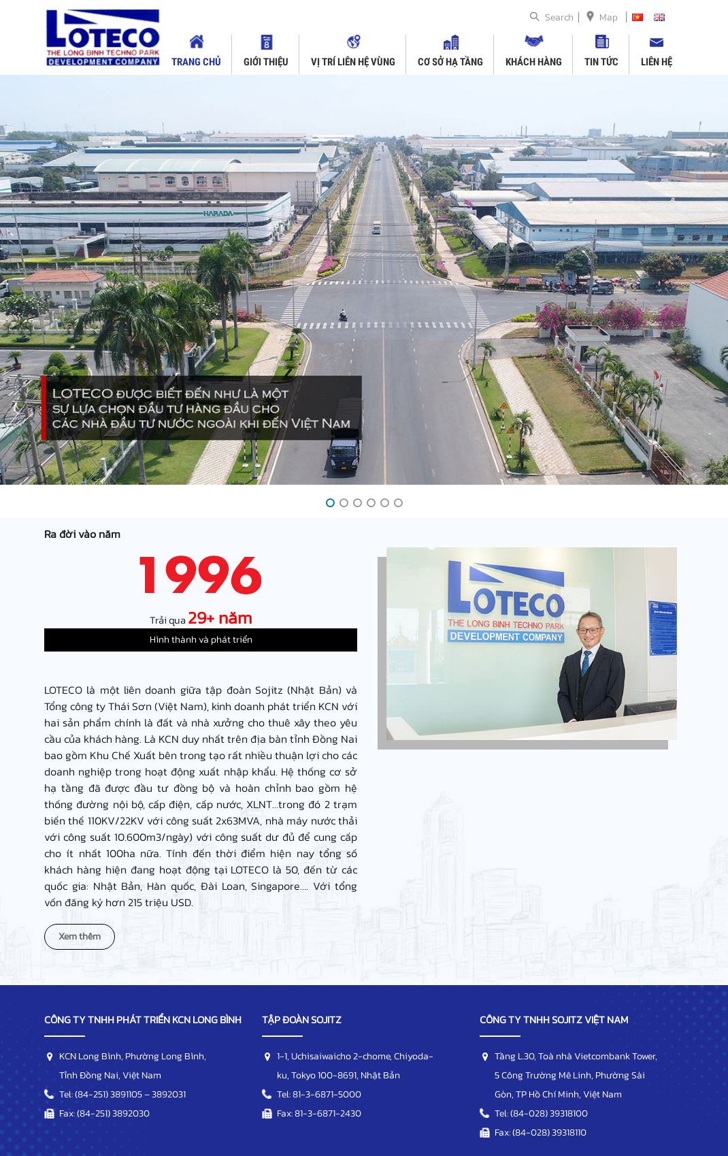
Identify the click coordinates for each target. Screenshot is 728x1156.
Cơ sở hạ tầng (450, 62)
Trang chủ (196, 62)
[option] (364, 280)
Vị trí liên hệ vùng (353, 62)
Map (608, 17)
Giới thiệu (266, 62)
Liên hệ (656, 62)
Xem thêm (80, 936)
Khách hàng (534, 62)
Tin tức (601, 62)
